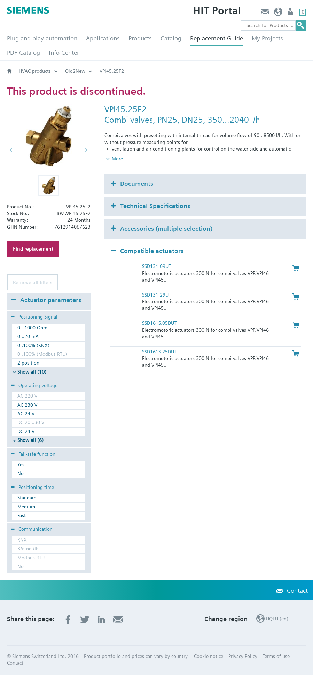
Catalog (171, 38)
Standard (27, 497)
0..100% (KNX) (33, 345)
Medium (26, 506)
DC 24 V (25, 431)
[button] (48, 185)
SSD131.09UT (156, 266)
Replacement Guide (216, 38)
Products (140, 38)
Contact (264, 13)
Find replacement (33, 249)
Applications (103, 38)
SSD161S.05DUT (159, 323)
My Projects (267, 38)
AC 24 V (25, 413)
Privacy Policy (242, 656)
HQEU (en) (278, 13)
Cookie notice (208, 656)
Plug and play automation (42, 38)
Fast (21, 515)
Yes (20, 464)
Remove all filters (32, 282)
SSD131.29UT (156, 295)
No (20, 473)
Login (291, 13)
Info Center (64, 52)
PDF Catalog (23, 52)
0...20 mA (28, 336)
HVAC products (35, 71)
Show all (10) (31, 372)
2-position (28, 363)
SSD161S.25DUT (159, 351)
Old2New (75, 71)
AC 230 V (27, 405)
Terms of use (276, 656)
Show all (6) (30, 440)
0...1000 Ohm (32, 327)
